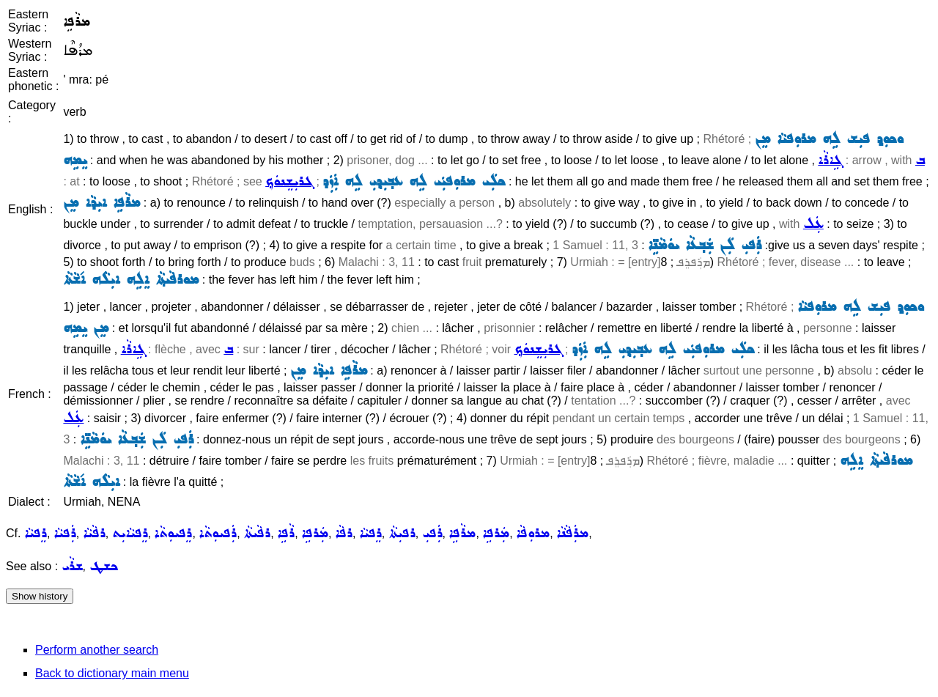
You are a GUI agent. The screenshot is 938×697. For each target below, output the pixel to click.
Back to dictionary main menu (112, 673)
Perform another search (96, 649)
